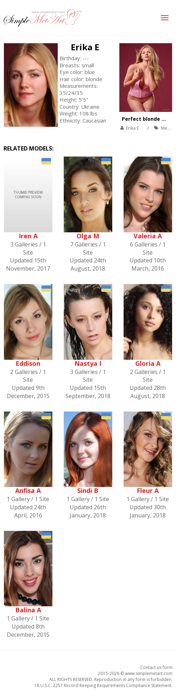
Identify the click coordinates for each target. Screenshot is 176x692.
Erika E (85, 47)
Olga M (87, 236)
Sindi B (87, 490)
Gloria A (147, 363)
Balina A (28, 610)
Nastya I (87, 363)
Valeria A (148, 236)
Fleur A (148, 490)
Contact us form (156, 667)
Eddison (28, 363)
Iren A (28, 236)
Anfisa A (28, 490)
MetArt (168, 128)
